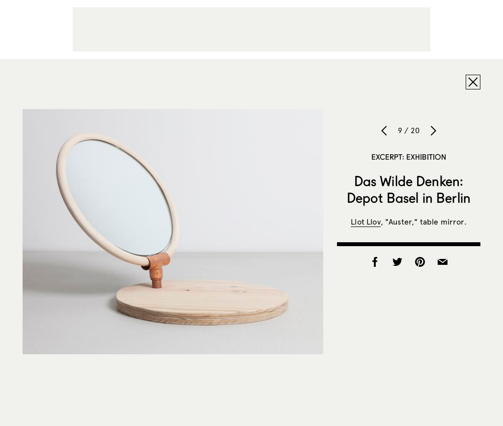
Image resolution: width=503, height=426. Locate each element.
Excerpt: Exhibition (409, 156)
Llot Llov (365, 222)
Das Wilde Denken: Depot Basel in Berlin (409, 189)
